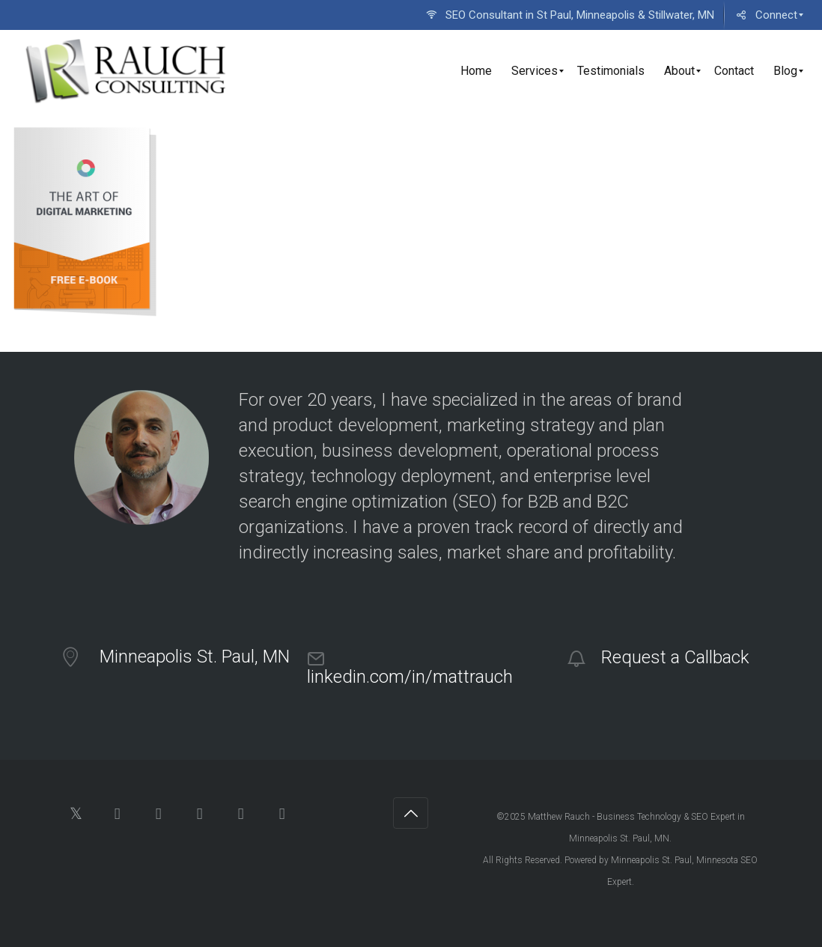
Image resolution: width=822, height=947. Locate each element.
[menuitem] (569, 15)
